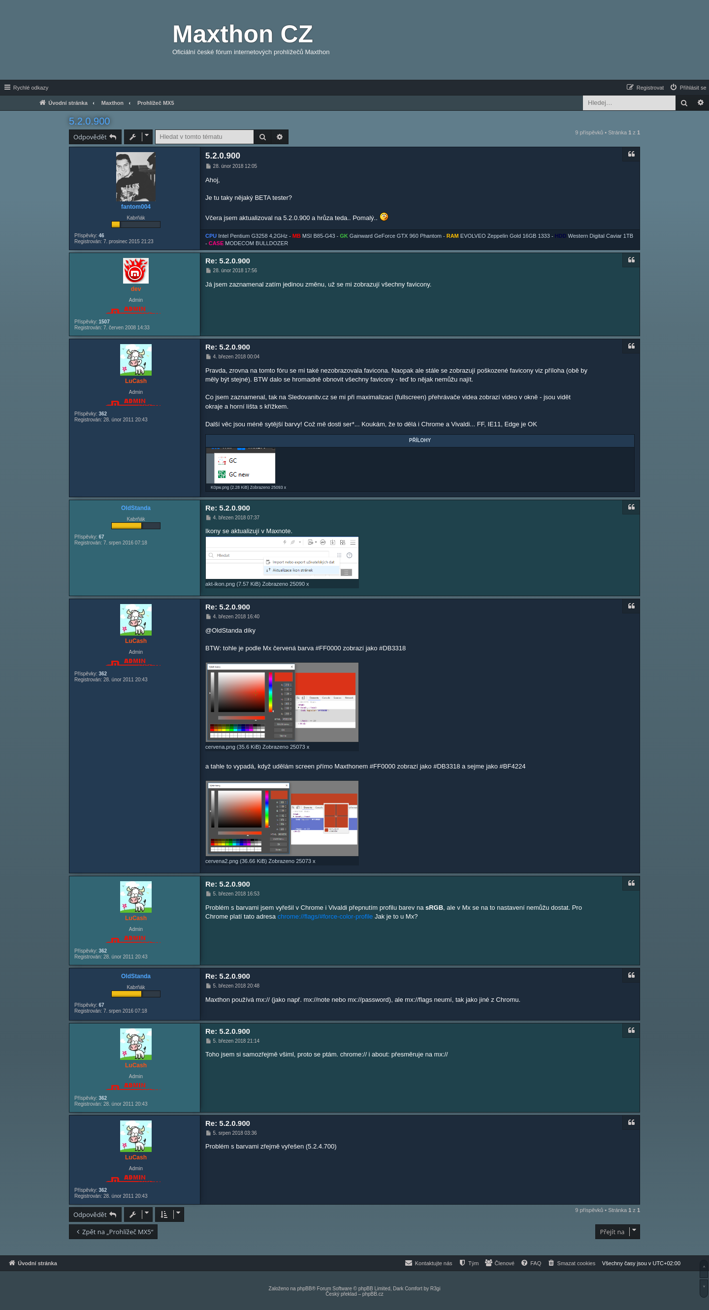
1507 (103, 321)
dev (136, 289)
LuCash (136, 381)
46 (101, 235)
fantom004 (136, 207)
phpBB (304, 1288)
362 (102, 413)
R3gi (435, 1288)
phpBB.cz (373, 1294)
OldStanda (136, 508)
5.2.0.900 (89, 121)
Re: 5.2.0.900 (227, 260)
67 (101, 537)
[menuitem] (688, 87)
